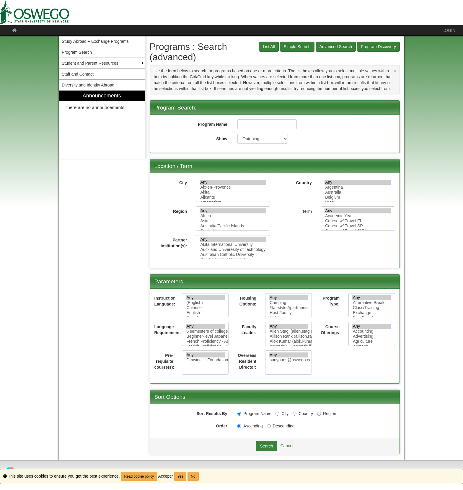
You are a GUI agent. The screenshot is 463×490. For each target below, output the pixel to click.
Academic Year (358, 215)
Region (180, 211)
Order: (222, 426)
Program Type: (331, 301)
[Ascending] (239, 426)
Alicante (233, 197)
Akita (233, 192)
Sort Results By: (212, 413)
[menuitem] (102, 125)
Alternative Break (371, 302)
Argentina (358, 187)
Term (307, 211)
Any (233, 182)
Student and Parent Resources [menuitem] (90, 63)
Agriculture (371, 341)
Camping (288, 302)
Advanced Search (335, 46)
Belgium (358, 197)
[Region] (319, 414)
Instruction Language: (165, 301)
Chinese (205, 307)
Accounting (371, 331)
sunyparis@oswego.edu (288, 359)
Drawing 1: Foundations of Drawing (205, 359)
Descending (281, 426)
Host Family (288, 312)
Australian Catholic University (233, 254)
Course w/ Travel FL (358, 220)
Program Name (254, 413)
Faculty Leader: (249, 329)
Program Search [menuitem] (77, 52)
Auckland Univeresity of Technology (233, 249)
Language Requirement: (166, 329)
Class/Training (371, 307)
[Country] (294, 414)
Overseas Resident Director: (247, 361)
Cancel (286, 445)
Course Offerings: (330, 329)
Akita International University (233, 244)
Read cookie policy (139, 476)
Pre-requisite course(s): (164, 361)
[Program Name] (239, 414)
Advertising (371, 336)
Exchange (371, 312)
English (205, 312)
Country (304, 182)
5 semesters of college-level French (205, 331)
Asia (233, 220)
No (193, 476)
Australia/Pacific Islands (233, 225)
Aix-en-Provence (233, 187)
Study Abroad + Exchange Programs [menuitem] (95, 41)
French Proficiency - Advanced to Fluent (205, 341)
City (183, 182)
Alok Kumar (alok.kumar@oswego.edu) (288, 341)
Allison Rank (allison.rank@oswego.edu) (288, 336)
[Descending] (269, 426)
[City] (277, 414)
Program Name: (213, 124)
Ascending (250, 426)
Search (266, 446)
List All (269, 46)
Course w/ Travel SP (358, 225)
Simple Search (297, 46)
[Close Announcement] (395, 71)
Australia (358, 192)
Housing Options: (248, 301)
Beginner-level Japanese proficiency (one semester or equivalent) (205, 336)
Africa (233, 215)
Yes (180, 476)
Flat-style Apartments (288, 307)
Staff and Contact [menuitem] (78, 74)
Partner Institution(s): (174, 243)
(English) (205, 302)
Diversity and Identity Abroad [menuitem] (88, 85)
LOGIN (448, 30)
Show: (222, 138)
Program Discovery (378, 46)
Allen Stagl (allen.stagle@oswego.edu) (288, 331)
